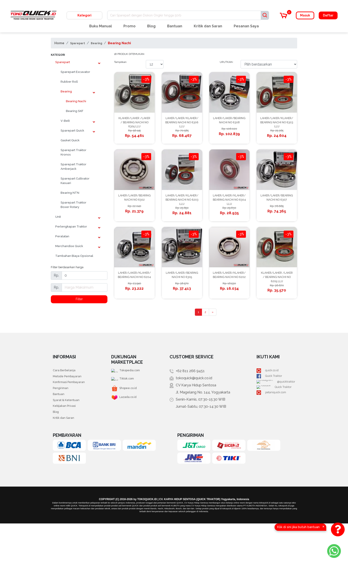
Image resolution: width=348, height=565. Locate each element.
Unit (58, 216)
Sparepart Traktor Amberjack (73, 166)
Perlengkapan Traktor (71, 226)
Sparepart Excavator (75, 72)
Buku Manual (100, 26)
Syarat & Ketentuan (69, 437)
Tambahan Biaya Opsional (74, 256)
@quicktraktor (275, 416)
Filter (79, 299)
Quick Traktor (274, 409)
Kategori (84, 15)
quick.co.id (272, 402)
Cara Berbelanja (66, 402)
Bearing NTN (70, 192)
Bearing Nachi (126, 43)
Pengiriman (62, 423)
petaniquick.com (277, 430)
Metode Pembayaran (70, 409)
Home (59, 43)
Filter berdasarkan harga (67, 267)
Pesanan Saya (246, 26)
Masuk (305, 15)
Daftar (328, 15)
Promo (129, 26)
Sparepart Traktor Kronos (73, 152)
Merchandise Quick (69, 246)
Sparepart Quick (72, 130)
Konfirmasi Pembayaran (72, 416)
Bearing (102, 43)
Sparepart (79, 43)
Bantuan (174, 26)
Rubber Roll (69, 81)
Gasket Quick (70, 140)
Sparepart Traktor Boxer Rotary (73, 205)
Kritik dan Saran (208, 26)
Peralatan (62, 236)
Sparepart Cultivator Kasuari (75, 181)
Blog (151, 26)
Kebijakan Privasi (66, 445)
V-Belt (65, 120)
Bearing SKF (74, 111)
